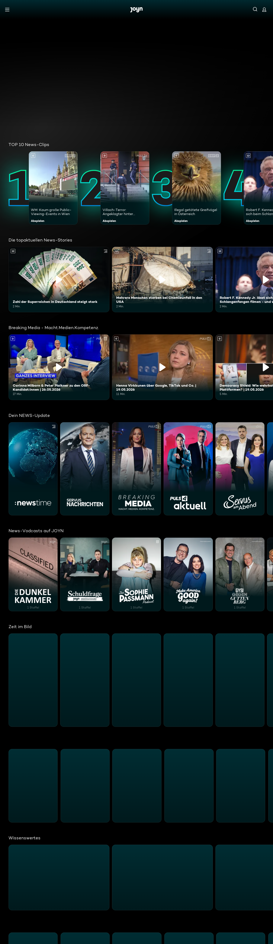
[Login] (264, 9)
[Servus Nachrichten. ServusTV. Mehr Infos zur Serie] (84, 469)
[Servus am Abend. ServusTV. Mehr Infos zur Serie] (239, 469)
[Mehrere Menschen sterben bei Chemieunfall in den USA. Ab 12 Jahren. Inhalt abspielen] (162, 279)
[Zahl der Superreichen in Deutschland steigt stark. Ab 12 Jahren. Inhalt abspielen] (59, 279)
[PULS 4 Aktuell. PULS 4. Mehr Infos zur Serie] (188, 469)
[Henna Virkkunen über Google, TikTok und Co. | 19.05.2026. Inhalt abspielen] (162, 367)
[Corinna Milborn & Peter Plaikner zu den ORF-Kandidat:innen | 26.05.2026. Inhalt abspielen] (59, 367)
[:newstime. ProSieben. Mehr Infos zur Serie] (33, 469)
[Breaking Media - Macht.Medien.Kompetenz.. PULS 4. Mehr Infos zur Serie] (136, 469)
